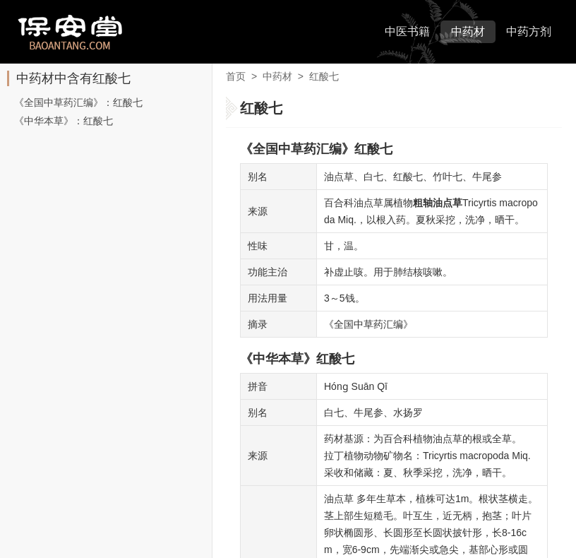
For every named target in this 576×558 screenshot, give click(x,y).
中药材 (468, 31)
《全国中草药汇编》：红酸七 (78, 102)
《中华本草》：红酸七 (63, 120)
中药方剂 (528, 31)
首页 (236, 76)
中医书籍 (407, 31)
